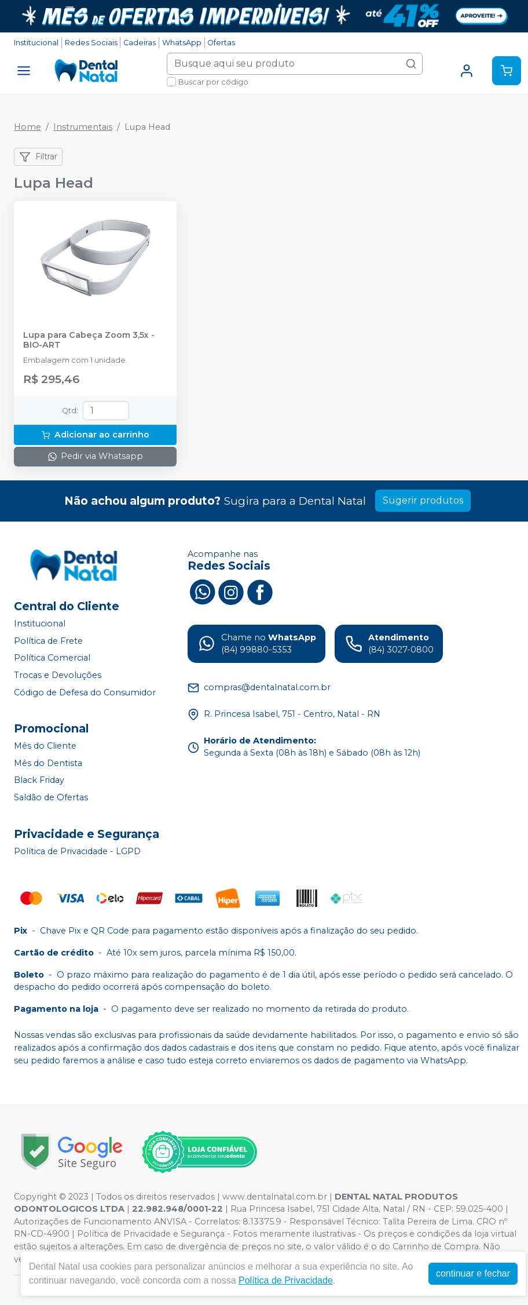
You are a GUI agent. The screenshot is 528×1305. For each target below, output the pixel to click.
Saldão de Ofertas (51, 797)
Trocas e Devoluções (57, 675)
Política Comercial (52, 658)
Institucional (36, 42)
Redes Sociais (91, 42)
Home (27, 127)
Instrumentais (82, 127)
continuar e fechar (473, 1273)
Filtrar (38, 157)
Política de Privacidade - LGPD (77, 851)
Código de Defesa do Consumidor (85, 692)
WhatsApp (181, 42)
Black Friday (39, 780)
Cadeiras (139, 42)
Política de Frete (48, 641)
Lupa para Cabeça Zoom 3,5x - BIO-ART (89, 340)
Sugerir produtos (423, 500)
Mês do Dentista (48, 763)
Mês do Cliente (45, 746)
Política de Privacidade (286, 1280)
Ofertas (221, 42)
